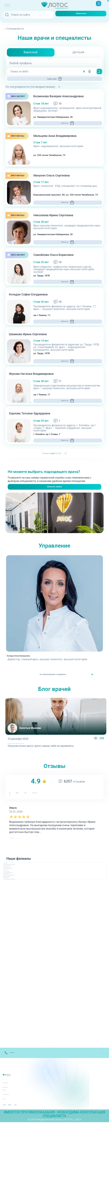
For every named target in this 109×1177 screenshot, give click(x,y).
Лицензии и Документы (17, 1133)
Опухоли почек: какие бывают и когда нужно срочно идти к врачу (49, 784)
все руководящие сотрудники (52, 712)
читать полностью (20, 881)
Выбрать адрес (55, 81)
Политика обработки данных (21, 1142)
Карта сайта (10, 1147)
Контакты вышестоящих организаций (26, 1138)
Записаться (81, 14)
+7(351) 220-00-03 (18, 506)
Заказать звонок (54, 516)
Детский (78, 52)
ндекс (30, 837)
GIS (52, 837)
